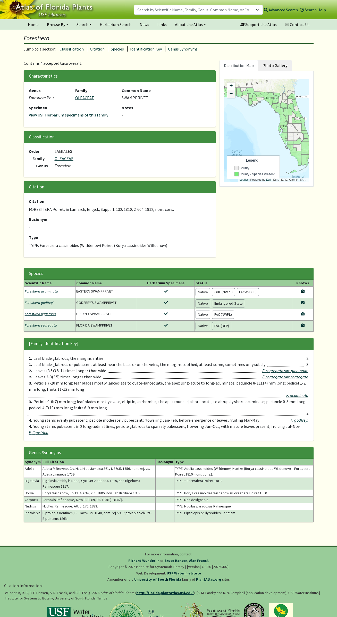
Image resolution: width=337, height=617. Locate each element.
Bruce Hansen (175, 560)
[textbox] (195, 10)
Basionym (38, 219)
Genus (35, 90)
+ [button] (231, 86)
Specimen (38, 107)
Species (117, 49)
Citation (97, 49)
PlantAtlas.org (208, 579)
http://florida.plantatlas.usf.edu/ (165, 592)
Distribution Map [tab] (239, 65)
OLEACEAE (84, 97)
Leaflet (244, 179)
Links (162, 24)
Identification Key (146, 49)
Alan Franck (199, 560)
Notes (127, 107)
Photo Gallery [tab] (275, 65)
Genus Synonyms (183, 49)
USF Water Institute (184, 573)
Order (34, 151)
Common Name (136, 90)
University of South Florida (157, 579)
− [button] (231, 94)
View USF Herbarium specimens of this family (68, 115)
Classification (72, 49)
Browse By (56, 24)
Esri (268, 179)
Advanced (281, 9)
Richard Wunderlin (143, 560)
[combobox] (198, 10)
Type (33, 237)
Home (33, 24)
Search (82, 24)
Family (81, 90)
